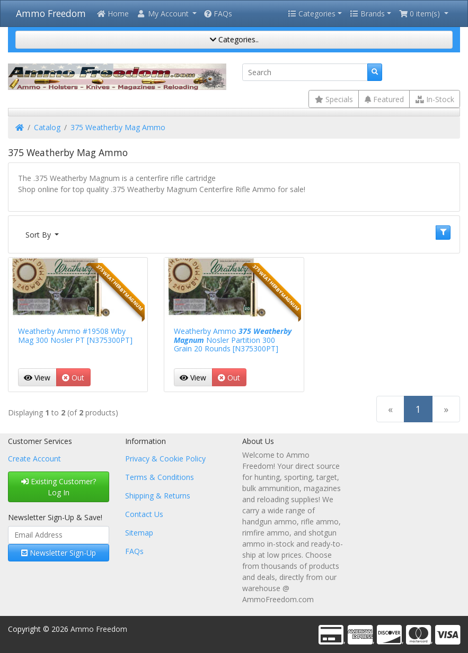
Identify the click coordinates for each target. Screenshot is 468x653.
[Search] (305, 72)
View (37, 378)
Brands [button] (367, 13)
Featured (384, 99)
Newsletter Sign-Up (58, 553)
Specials (334, 99)
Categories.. (234, 39)
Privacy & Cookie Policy (165, 459)
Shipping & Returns (157, 496)
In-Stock (435, 99)
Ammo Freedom (51, 13)
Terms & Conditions (159, 477)
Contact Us (144, 514)
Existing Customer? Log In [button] (58, 486)
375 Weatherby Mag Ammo (117, 127)
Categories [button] (311, 13)
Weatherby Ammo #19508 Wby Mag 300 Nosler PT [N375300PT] (75, 335)
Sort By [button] (39, 235)
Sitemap (139, 533)
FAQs (218, 13)
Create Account (34, 459)
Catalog (47, 127)
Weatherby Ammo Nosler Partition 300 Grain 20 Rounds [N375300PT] (233, 340)
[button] (166, 13)
